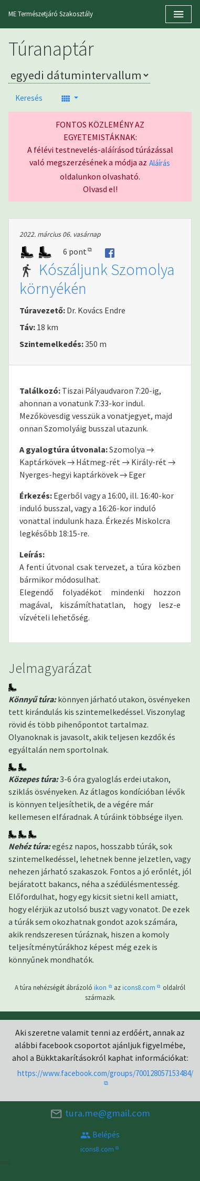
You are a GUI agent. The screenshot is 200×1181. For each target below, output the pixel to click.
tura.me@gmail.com (100, 1114)
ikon (100, 987)
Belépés (100, 1135)
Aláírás (159, 163)
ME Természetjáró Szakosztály (50, 13)
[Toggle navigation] (178, 14)
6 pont (75, 251)
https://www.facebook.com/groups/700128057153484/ (105, 1073)
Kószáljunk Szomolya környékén (96, 278)
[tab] (100, 292)
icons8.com (138, 987)
